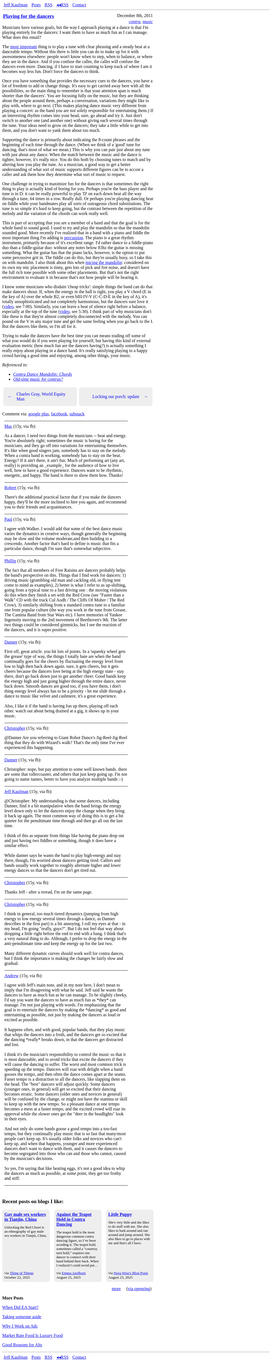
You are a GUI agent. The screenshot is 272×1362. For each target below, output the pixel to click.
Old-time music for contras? (38, 379)
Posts (36, 4)
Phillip (10, 561)
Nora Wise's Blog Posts (131, 1273)
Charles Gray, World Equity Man (37, 396)
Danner (10, 642)
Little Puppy (120, 1214)
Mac (8, 426)
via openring (139, 1288)
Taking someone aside (21, 1316)
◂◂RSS (62, 4)
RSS (48, 4)
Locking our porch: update (120, 396)
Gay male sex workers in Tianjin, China (25, 1217)
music (148, 21)
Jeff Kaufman (16, 4)
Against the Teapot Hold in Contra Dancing (74, 1219)
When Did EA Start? (20, 1307)
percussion (73, 237)
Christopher (14, 728)
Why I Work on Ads (19, 1326)
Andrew (11, 975)
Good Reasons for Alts (22, 1344)
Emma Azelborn (74, 1273)
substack (77, 414)
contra (134, 21)
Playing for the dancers (28, 16)
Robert (10, 487)
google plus (38, 414)
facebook (59, 414)
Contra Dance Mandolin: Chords (42, 374)
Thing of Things (21, 1273)
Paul (8, 519)
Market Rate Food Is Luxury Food (32, 1335)
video (8, 306)
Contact (79, 4)
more (116, 1288)
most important (23, 46)
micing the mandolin (103, 262)
